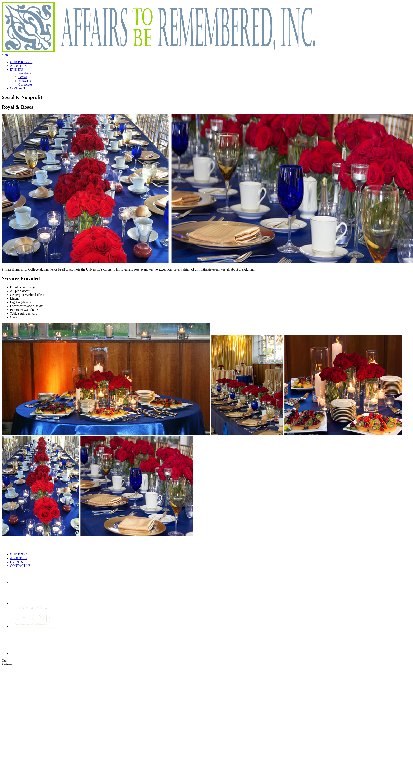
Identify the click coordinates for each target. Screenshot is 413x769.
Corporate (25, 84)
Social (22, 77)
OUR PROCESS (21, 62)
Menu (5, 55)
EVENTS (16, 69)
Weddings (25, 73)
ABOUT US (18, 65)
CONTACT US (20, 88)
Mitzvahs (24, 81)
